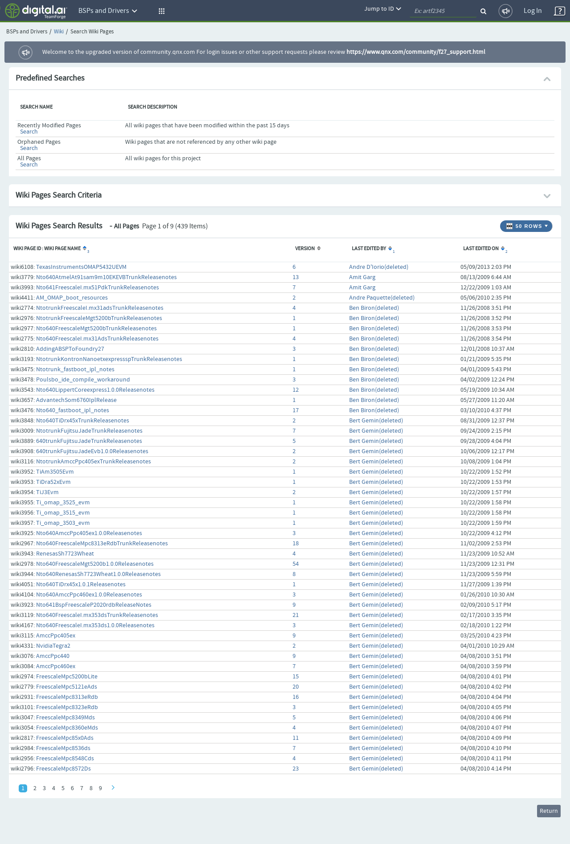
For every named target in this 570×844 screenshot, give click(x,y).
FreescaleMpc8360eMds (67, 728)
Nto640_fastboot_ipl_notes (72, 410)
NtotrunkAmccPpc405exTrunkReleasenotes (93, 462)
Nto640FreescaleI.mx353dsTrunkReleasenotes (97, 615)
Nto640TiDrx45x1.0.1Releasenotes (81, 584)
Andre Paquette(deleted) (382, 298)
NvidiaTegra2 (53, 646)
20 (296, 687)
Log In (533, 11)
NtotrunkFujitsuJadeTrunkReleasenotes (89, 431)
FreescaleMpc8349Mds (65, 718)
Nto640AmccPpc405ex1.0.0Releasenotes (89, 533)
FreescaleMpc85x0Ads (65, 738)
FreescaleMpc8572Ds (63, 769)
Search (29, 132)
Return (549, 811)
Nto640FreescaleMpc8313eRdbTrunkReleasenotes (102, 544)
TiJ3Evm (47, 492)
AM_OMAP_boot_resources (72, 298)
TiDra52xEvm (53, 482)
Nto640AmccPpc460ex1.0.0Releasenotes (89, 595)
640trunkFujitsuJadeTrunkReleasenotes (89, 441)
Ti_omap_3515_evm (63, 513)
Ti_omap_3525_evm (63, 503)
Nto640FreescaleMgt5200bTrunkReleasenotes (96, 329)
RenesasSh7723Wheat (65, 554)
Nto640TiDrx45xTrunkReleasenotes (82, 421)
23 (296, 769)
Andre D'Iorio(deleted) (378, 267)
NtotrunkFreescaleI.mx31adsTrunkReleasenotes (99, 308)
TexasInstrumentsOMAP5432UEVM (81, 267)
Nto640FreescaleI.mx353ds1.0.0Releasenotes (95, 625)
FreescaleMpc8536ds (63, 748)
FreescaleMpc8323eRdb (67, 707)
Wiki (59, 32)
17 (296, 410)
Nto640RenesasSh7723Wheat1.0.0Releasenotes (98, 574)
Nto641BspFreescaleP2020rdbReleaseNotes (93, 605)
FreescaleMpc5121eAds (66, 687)
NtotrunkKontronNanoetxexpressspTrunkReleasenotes (109, 359)
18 (296, 544)
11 (296, 738)
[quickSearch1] (443, 11)
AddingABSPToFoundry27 (70, 349)
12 (296, 390)
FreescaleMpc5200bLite (67, 677)
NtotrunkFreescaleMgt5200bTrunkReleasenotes (99, 318)
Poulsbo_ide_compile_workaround (83, 380)
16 (296, 697)
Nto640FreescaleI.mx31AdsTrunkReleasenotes (97, 339)
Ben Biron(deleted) (374, 308)
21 (296, 615)
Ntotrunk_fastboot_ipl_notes (75, 369)
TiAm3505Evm (55, 472)
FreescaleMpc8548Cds (65, 759)
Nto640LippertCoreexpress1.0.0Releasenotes (95, 390)
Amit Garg (362, 277)
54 (296, 564)
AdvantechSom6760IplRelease (76, 400)
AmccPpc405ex (55, 636)
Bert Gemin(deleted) (376, 421)
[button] (160, 11)
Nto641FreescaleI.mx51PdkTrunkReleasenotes (97, 288)
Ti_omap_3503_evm (63, 523)
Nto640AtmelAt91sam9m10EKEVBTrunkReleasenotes (106, 277)
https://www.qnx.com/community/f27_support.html (415, 52)
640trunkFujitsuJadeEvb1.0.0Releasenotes (92, 451)
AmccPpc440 (52, 656)
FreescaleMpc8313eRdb (67, 697)
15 (296, 677)
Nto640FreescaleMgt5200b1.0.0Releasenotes (95, 564)
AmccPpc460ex (55, 666)
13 (296, 277)
